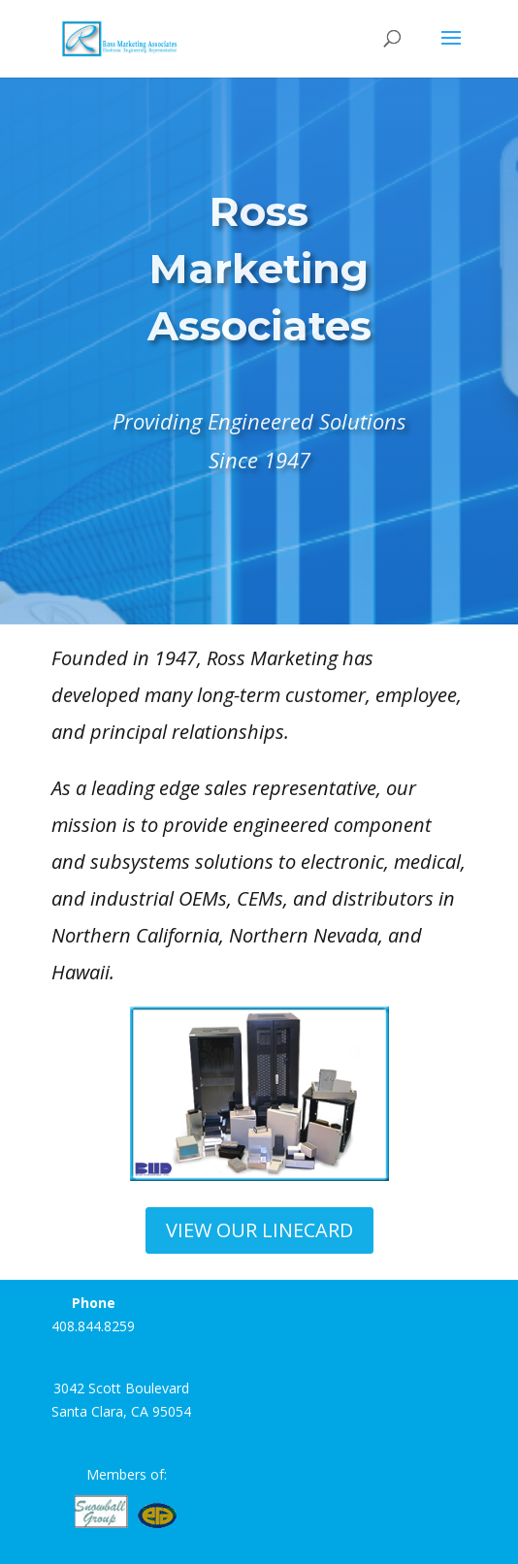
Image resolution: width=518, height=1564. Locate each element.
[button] (152, 1093)
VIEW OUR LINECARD (259, 1230)
